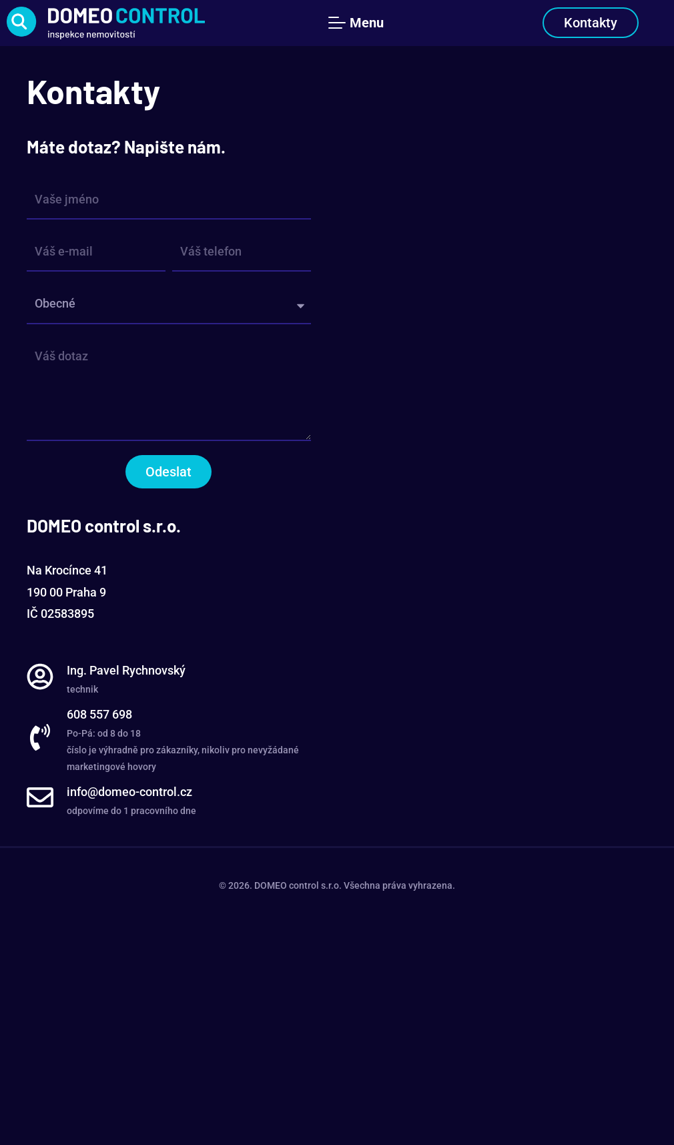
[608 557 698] (40, 737)
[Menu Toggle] (359, 22)
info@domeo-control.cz (129, 792)
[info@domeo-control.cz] (40, 797)
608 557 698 (99, 714)
